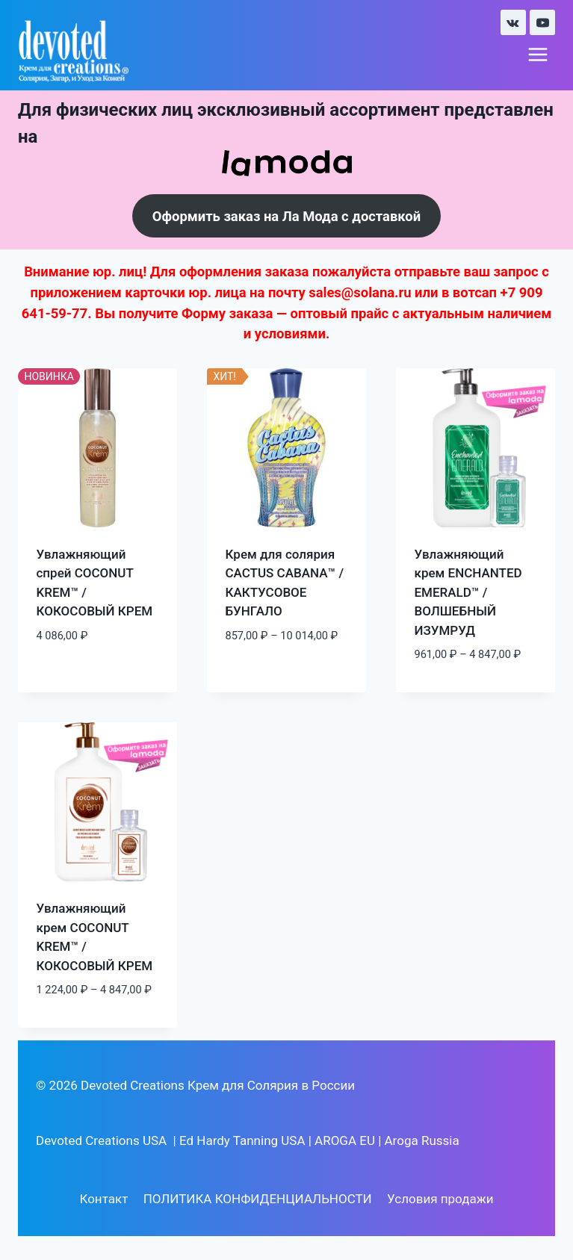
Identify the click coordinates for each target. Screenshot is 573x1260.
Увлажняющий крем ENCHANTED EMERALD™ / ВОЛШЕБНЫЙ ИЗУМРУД (468, 592)
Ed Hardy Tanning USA (242, 1140)
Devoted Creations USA (101, 1140)
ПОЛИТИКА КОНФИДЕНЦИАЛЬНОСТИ (257, 1198)
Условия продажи (440, 1198)
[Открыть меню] (537, 55)
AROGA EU (345, 1140)
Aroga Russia (422, 1140)
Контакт (103, 1198)
